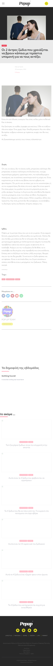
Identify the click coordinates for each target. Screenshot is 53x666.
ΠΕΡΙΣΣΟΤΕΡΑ (7, 324)
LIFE (38, 635)
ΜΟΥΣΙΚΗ (17, 635)
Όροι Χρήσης (26, 652)
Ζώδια (17, 279)
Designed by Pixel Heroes (26, 662)
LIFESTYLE (8, 635)
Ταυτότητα (26, 648)
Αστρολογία (10, 279)
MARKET (45, 635)
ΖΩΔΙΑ (4, 45)
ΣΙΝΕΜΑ (32, 635)
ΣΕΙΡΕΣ (25, 635)
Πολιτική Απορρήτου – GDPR (26, 653)
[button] (3, 296)
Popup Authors (26, 650)
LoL (4, 279)
